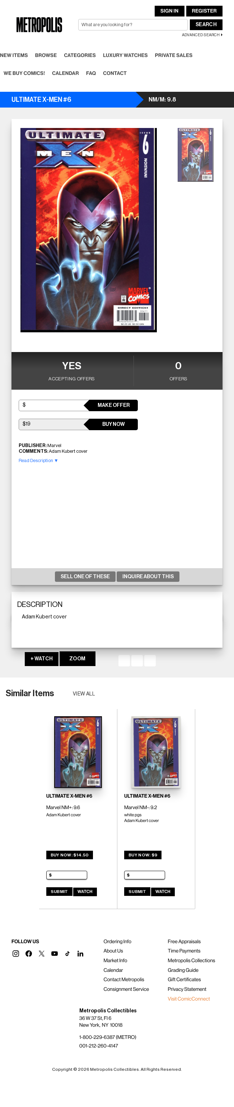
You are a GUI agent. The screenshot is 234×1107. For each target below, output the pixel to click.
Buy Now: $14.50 (70, 855)
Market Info (115, 960)
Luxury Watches (125, 55)
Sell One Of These (85, 576)
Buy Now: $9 (142, 855)
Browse (46, 55)
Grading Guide (183, 970)
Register (204, 11)
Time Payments (184, 951)
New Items (14, 55)
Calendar (65, 73)
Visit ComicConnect (189, 999)
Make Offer (114, 405)
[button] (15, 953)
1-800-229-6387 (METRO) (107, 1037)
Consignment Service (126, 989)
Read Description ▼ (38, 460)
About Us (113, 951)
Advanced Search (201, 35)
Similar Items (30, 693)
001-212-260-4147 (98, 1046)
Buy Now (113, 424)
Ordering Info (117, 941)
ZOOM (77, 658)
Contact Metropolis (123, 979)
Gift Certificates (184, 979)
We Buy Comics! (24, 73)
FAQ (91, 73)
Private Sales (174, 55)
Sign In (169, 11)
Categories (80, 55)
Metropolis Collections (191, 960)
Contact (115, 73)
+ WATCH (42, 658)
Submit (59, 891)
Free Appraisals (184, 941)
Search (206, 24)
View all (84, 694)
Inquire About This (148, 576)
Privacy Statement (187, 989)
